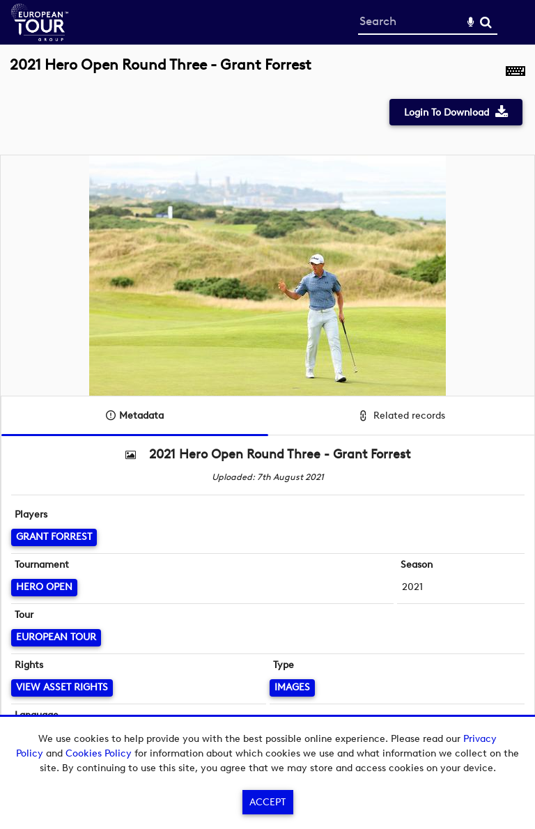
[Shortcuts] (515, 72)
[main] (267, 402)
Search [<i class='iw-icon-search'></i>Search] (486, 22)
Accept (267, 802)
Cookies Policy (98, 753)
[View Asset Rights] (62, 688)
